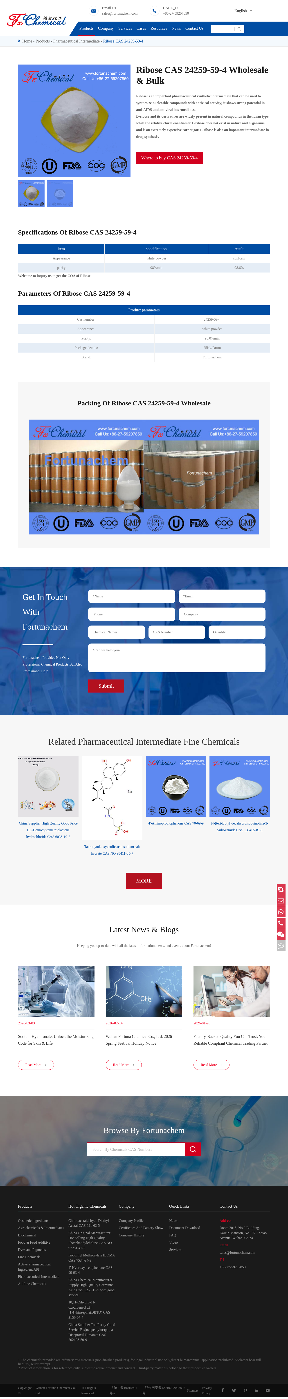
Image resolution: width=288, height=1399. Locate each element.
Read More (36, 1066)
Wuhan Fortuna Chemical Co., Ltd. (55, 1392)
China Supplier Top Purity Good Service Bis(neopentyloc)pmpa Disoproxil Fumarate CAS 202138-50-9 (91, 1334)
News (176, 28)
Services (125, 28)
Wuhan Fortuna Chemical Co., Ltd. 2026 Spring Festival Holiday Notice (139, 1039)
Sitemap (192, 1392)
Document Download (184, 1229)
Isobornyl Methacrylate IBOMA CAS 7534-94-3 (91, 1259)
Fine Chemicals (29, 1258)
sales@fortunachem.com (119, 13)
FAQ (172, 1237)
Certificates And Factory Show (141, 1229)
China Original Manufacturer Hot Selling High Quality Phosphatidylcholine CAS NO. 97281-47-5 (90, 1242)
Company (106, 28)
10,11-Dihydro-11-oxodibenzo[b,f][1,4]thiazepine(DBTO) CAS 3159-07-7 (89, 1311)
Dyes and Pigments (32, 1251)
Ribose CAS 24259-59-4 (123, 41)
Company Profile (131, 1222)
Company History (131, 1237)
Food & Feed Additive (34, 1244)
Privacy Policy (207, 1392)
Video (173, 1244)
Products (86, 28)
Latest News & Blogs (143, 928)
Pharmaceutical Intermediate (76, 41)
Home (27, 41)
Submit (106, 684)
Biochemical (27, 1237)
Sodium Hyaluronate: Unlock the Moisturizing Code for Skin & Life (56, 1039)
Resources (159, 28)
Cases (141, 28)
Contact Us (194, 28)
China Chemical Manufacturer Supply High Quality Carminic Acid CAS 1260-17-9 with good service (91, 1289)
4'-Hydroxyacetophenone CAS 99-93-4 (90, 1271)
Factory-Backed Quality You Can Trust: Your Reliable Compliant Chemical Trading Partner (231, 1039)
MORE (144, 879)
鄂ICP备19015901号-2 (123, 1392)
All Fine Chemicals (32, 1285)
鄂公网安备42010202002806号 (163, 1392)
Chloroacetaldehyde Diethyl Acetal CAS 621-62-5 (88, 1224)
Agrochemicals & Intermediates (41, 1229)
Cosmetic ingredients (33, 1222)
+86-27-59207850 (176, 13)
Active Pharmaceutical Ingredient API (34, 1268)
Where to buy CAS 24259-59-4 (169, 157)
